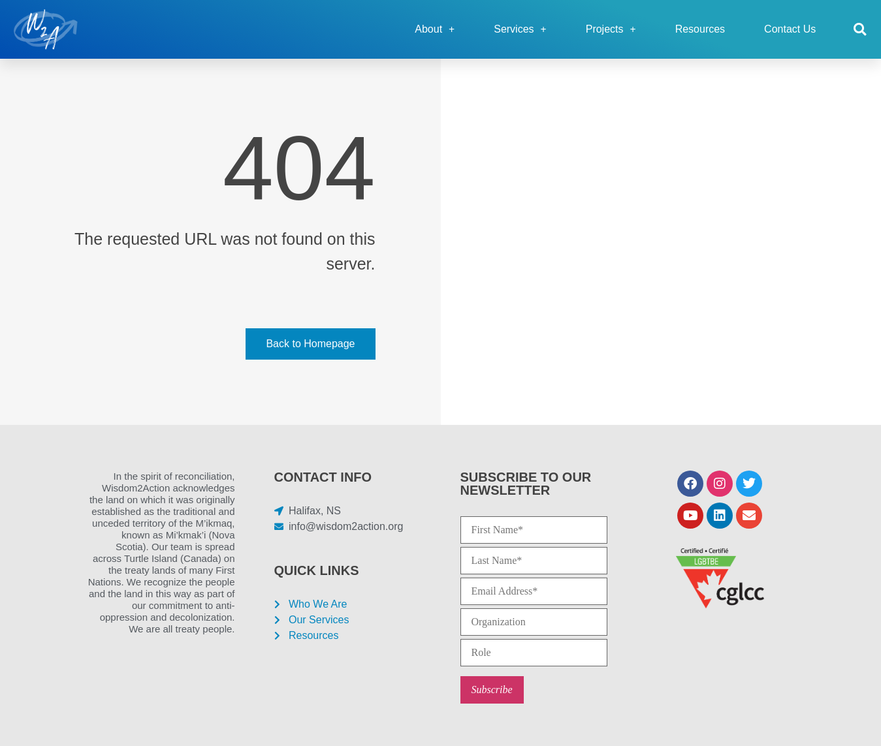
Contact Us (790, 29)
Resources (700, 29)
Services (520, 29)
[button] (859, 29)
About (435, 29)
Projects (611, 29)
